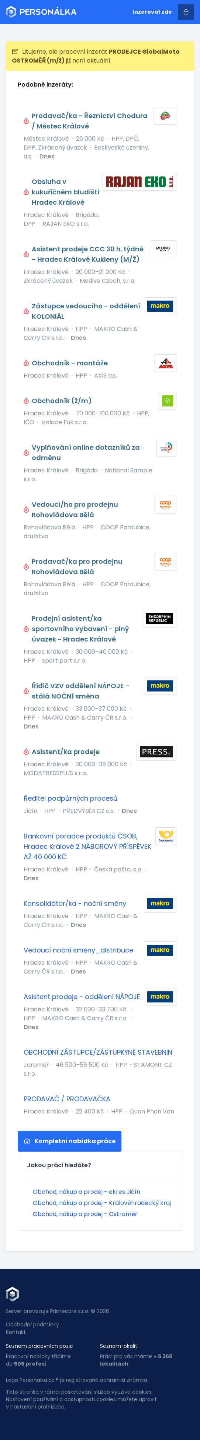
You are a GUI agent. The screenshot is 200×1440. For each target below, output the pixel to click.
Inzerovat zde (152, 12)
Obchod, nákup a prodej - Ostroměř (85, 1214)
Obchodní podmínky (32, 1324)
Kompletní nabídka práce (69, 1141)
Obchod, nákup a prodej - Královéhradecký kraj (102, 1203)
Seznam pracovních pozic (39, 1346)
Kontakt (16, 1332)
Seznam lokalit (118, 1346)
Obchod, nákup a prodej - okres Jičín (86, 1192)
